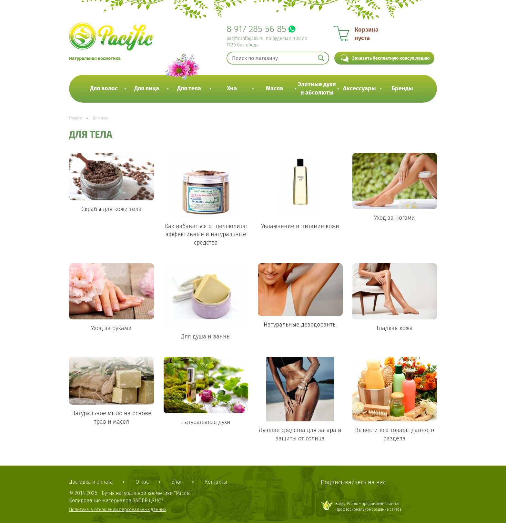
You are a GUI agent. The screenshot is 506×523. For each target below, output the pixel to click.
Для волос (104, 88)
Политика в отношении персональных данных (117, 509)
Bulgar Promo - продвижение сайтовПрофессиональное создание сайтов (368, 506)
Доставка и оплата (91, 482)
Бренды (402, 88)
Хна (232, 88)
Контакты (216, 482)
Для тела (189, 88)
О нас (142, 482)
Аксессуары (359, 88)
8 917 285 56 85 (256, 29)
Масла (274, 88)
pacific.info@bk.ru (245, 38)
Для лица (146, 88)
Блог (176, 482)
